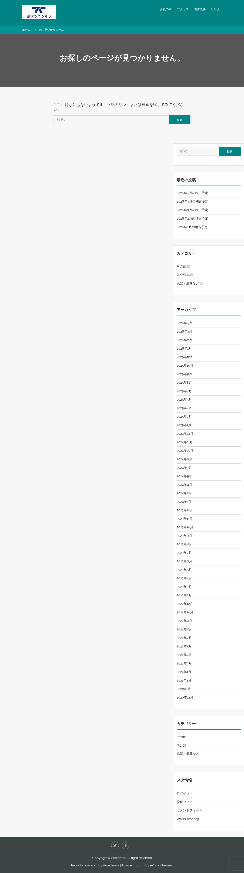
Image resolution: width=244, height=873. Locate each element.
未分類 (181, 275)
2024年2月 (184, 493)
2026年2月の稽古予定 (192, 218)
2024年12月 (185, 434)
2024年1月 (184, 502)
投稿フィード (186, 802)
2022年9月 (184, 621)
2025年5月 (184, 399)
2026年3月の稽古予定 (192, 210)
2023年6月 (184, 561)
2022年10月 (185, 612)
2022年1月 (184, 672)
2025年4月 (184, 408)
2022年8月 (184, 629)
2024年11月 (185, 442)
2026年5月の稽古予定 (192, 193)
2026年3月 (184, 331)
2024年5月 (184, 476)
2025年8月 (184, 382)
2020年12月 (185, 697)
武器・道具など (188, 283)
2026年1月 (184, 348)
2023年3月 (184, 587)
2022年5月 (184, 646)
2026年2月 (184, 340)
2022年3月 (184, 663)
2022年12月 (185, 604)
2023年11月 (185, 519)
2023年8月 (184, 544)
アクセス (183, 9)
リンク (215, 9)
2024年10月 (185, 451)
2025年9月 (184, 374)
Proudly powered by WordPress (95, 865)
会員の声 (166, 9)
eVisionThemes (161, 865)
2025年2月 (184, 417)
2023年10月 (185, 527)
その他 (181, 266)
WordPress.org (188, 819)
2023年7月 (184, 553)
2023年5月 (184, 570)
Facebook (125, 845)
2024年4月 (184, 485)
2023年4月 (184, 578)
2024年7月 (184, 468)
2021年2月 (184, 680)
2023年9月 (184, 536)
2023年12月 (185, 510)
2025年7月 (184, 391)
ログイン (183, 793)
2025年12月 (185, 357)
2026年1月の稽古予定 (192, 227)
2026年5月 (184, 323)
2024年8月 (184, 459)
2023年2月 (184, 595)
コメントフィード (189, 810)
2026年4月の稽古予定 (192, 201)
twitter (115, 845)
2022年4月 (184, 655)
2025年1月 (184, 425)
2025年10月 (185, 365)
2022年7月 (184, 638)
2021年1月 (184, 689)
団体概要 (200, 9)
